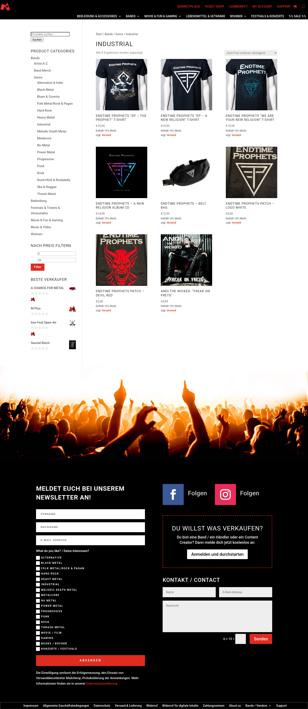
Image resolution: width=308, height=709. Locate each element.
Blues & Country (48, 97)
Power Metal (46, 152)
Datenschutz (102, 705)
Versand (106, 135)
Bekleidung (39, 201)
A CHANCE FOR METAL (47, 288)
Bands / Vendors (256, 705)
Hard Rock (44, 110)
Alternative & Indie (50, 83)
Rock (40, 173)
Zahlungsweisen (213, 705)
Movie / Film (49, 633)
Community (238, 6)
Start (99, 34)
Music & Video (41, 227)
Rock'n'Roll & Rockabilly (53, 180)
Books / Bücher (51, 644)
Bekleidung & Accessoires (97, 16)
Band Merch (42, 70)
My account (262, 6)
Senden (261, 638)
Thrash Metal (46, 194)
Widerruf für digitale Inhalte (180, 705)
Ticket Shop (214, 6)
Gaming (45, 638)
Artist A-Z (41, 63)
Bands (131, 16)
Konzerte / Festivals (56, 649)
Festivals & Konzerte (267, 16)
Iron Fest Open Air (43, 322)
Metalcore (44, 138)
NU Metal (46, 601)
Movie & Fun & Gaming (160, 16)
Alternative (49, 558)
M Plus (36, 308)
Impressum (30, 705)
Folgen (197, 493)
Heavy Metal (46, 117)
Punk (40, 166)
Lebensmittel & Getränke (205, 16)
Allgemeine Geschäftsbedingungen (66, 705)
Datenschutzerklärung (101, 683)
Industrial (43, 124)
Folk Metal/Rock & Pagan (55, 103)
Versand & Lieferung (128, 705)
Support (284, 6)
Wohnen (236, 16)
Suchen (37, 39)
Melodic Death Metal (51, 131)
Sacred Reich (40, 343)
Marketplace (189, 6)
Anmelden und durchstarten (217, 554)
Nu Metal (43, 145)
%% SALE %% (297, 16)
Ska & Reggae (47, 187)
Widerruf (152, 705)
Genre (119, 34)
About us (235, 705)
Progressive (45, 159)
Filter (37, 267)
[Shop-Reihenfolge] (250, 53)
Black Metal (45, 90)
